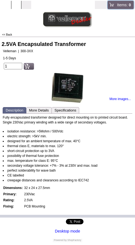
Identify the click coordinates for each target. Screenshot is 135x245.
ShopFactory (74, 240)
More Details (39, 110)
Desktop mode (67, 231)
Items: (124, 5)
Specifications (65, 110)
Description (14, 110)
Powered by (60, 240)
